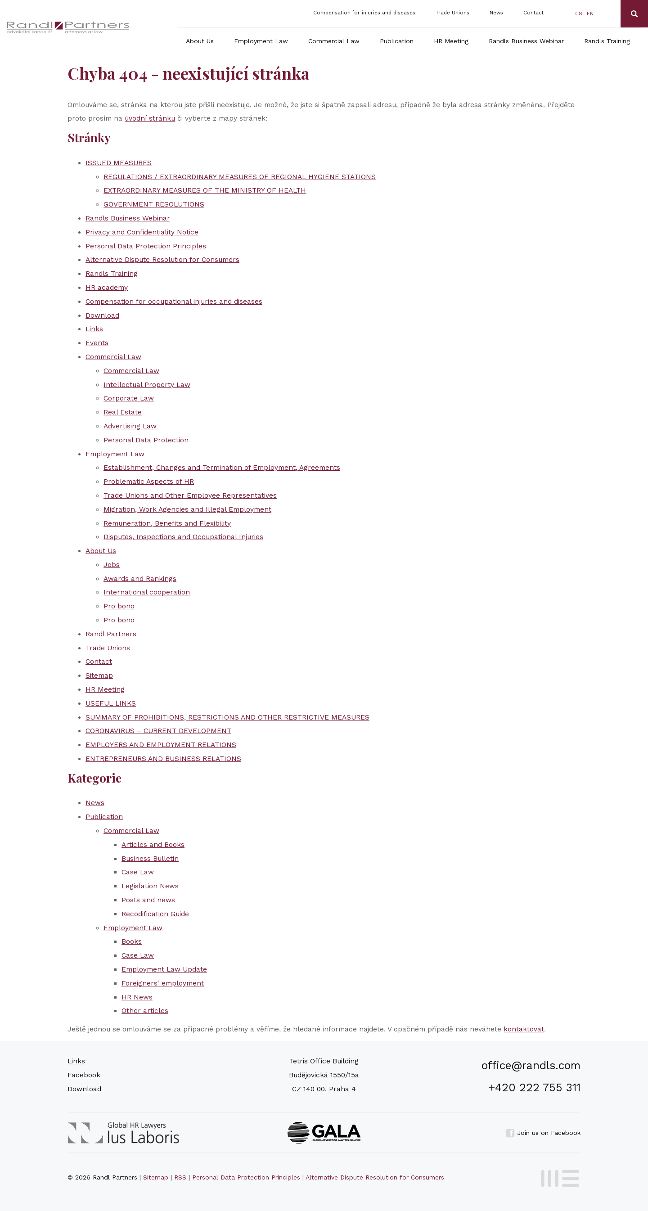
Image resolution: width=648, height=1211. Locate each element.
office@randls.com (531, 1065)
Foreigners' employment (163, 983)
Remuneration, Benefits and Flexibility (167, 523)
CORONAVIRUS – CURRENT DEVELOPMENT (158, 731)
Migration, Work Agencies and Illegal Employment (187, 509)
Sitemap (99, 675)
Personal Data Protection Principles (146, 246)
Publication (397, 41)
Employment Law (261, 41)
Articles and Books (153, 845)
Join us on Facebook (543, 1132)
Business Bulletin (150, 859)
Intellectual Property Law (147, 385)
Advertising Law (130, 426)
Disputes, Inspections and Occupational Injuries (183, 537)
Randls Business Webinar (526, 41)
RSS (180, 1177)
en (590, 14)
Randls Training (607, 41)
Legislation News (150, 886)
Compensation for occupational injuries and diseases (174, 301)
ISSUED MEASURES (119, 163)
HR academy (107, 288)
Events (97, 343)
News (496, 13)
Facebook (84, 1075)
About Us (200, 41)
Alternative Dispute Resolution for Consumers (162, 260)
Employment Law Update (164, 969)
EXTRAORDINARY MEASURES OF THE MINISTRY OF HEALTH (205, 190)
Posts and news (148, 900)
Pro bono (119, 606)
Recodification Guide (155, 914)
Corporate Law (129, 398)
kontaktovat (524, 1029)
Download (102, 315)
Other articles (145, 1011)
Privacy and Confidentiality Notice (142, 232)
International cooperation (147, 592)
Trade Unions (452, 13)
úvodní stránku (150, 118)
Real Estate (123, 412)
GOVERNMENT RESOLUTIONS (154, 204)
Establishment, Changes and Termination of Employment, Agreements (222, 468)
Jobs (112, 565)
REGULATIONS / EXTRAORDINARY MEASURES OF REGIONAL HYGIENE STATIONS (240, 177)
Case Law (138, 872)
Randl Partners (111, 634)
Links (94, 329)
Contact (533, 13)
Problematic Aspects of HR (149, 481)
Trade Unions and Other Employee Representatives (190, 495)
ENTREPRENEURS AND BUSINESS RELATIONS (163, 759)
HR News (137, 997)
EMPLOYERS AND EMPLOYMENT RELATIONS (161, 745)
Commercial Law (334, 41)
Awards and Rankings (140, 579)
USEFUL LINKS (111, 703)
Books (132, 941)
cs (578, 14)
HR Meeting (451, 41)
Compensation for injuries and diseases (364, 13)
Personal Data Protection (146, 440)
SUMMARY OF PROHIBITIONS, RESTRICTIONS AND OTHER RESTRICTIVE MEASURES (227, 717)
